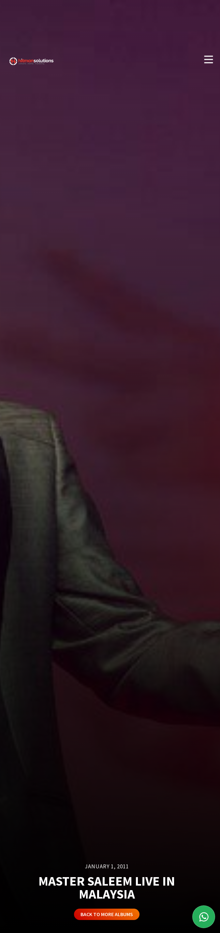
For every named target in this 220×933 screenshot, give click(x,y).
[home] (30, 58)
